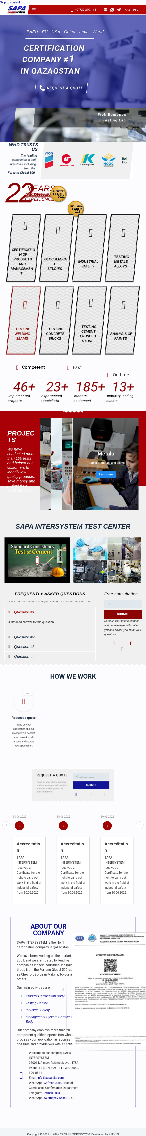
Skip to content (10, 2)
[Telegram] (119, 9)
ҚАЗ (127, 9)
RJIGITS (114, 1134)
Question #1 (24, 612)
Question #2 (24, 637)
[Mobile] (85, 9)
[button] (50, 612)
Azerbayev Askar (55, 1098)
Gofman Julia (52, 1083)
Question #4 (24, 656)
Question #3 (24, 647)
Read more (97, 469)
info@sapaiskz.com (50, 1078)
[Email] (105, 9)
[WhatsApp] (112, 9)
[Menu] (34, 10)
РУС (136, 9)
